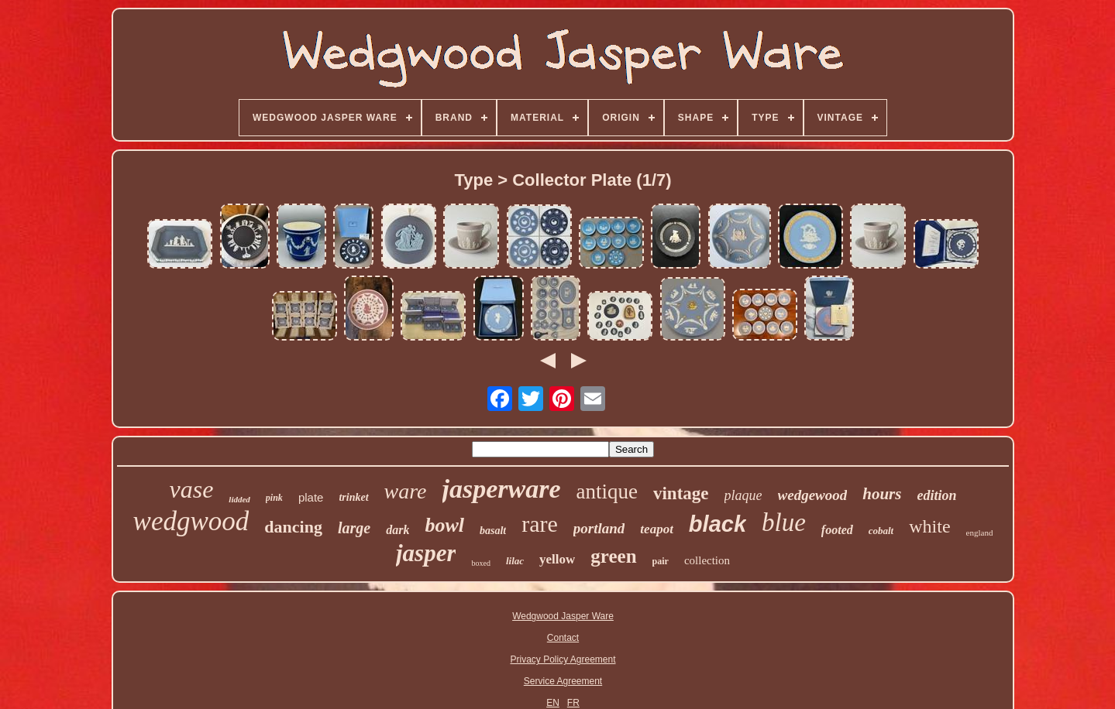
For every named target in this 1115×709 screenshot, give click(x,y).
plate (311, 497)
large (354, 527)
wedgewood (813, 495)
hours (881, 494)
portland (599, 528)
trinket (353, 497)
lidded (239, 499)
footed (837, 529)
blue (784, 522)
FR (573, 702)
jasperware (501, 488)
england (979, 532)
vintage (681, 493)
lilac (515, 561)
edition (936, 495)
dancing (293, 526)
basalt (493, 530)
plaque (743, 495)
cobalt (881, 530)
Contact (563, 637)
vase (192, 489)
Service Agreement (563, 681)
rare (539, 523)
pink (274, 497)
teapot (656, 529)
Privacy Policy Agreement (562, 659)
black (717, 524)
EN (552, 702)
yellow (557, 559)
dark (397, 529)
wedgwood (191, 521)
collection (707, 560)
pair (660, 561)
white (929, 526)
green (613, 556)
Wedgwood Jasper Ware (563, 616)
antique (607, 491)
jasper (426, 553)
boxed (480, 563)
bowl (444, 525)
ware (405, 491)
